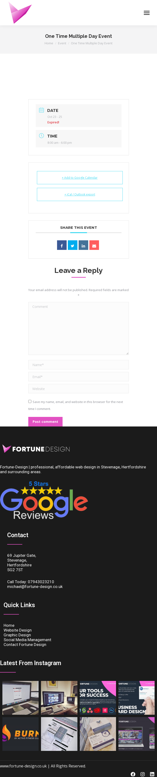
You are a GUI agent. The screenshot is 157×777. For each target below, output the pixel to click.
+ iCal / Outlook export (79, 194)
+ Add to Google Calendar (80, 178)
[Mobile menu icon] (146, 12)
